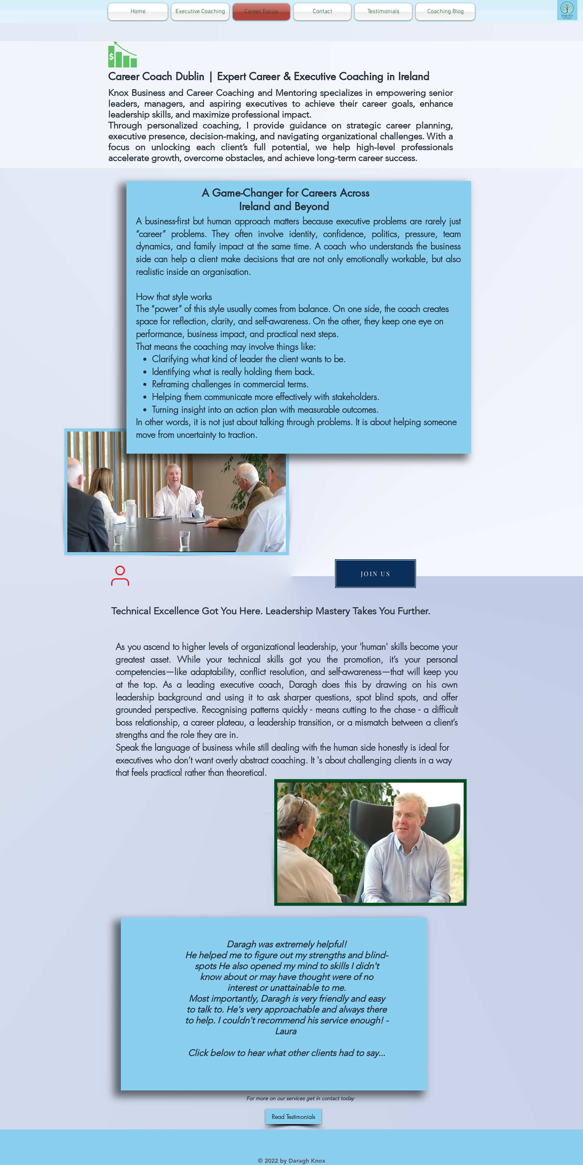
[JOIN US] (375, 573)
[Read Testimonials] (293, 1116)
